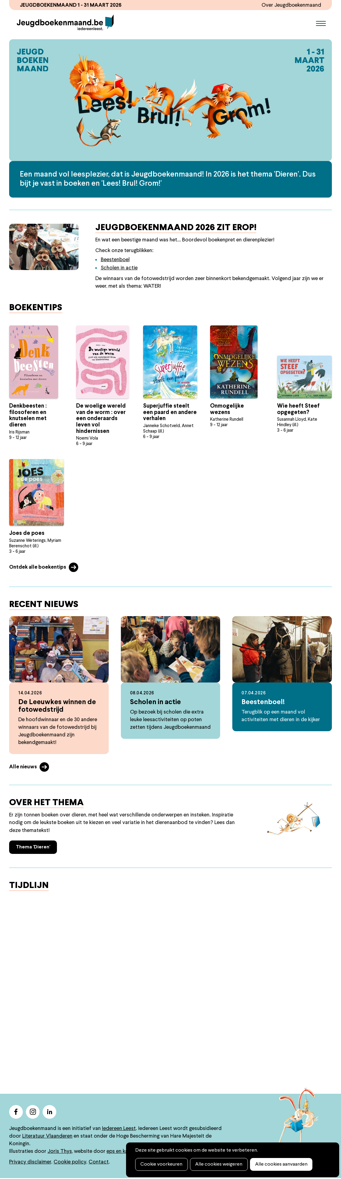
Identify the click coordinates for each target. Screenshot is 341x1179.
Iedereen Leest (119, 1129)
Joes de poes (26, 533)
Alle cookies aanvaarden (279, 1164)
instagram (33, 1112)
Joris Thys (59, 1151)
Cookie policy (70, 1162)
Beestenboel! (263, 702)
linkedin (49, 1112)
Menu (321, 23)
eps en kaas (120, 1151)
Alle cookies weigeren (217, 1164)
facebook (16, 1112)
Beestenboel (115, 260)
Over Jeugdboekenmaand (291, 5)
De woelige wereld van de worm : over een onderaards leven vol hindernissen (101, 419)
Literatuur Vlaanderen (47, 1136)
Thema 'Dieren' (33, 847)
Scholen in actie (119, 268)
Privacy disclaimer (30, 1162)
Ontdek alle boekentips (37, 567)
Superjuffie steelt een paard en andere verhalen (170, 413)
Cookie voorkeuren (161, 1164)
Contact (99, 1162)
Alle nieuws (23, 767)
